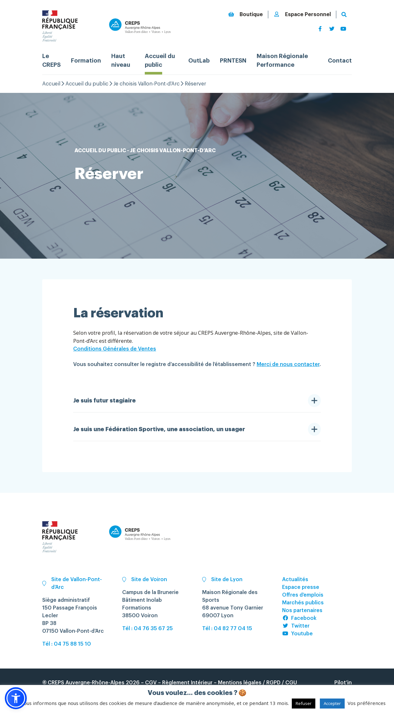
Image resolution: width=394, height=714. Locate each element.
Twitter (296, 626)
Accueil (51, 83)
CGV (151, 682)
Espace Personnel (302, 14)
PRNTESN (233, 61)
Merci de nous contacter (288, 364)
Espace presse (300, 587)
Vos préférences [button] (367, 703)
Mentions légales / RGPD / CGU (257, 682)
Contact (340, 61)
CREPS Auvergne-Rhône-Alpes (86, 682)
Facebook (299, 618)
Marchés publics (303, 602)
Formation (86, 61)
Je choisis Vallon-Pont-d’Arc (146, 83)
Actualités (295, 579)
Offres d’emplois (302, 595)
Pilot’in (343, 682)
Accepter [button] (332, 703)
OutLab (199, 61)
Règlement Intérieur (187, 682)
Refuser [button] (303, 703)
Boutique (245, 14)
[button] (15, 698)
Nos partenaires (302, 610)
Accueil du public (86, 83)
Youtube (297, 633)
